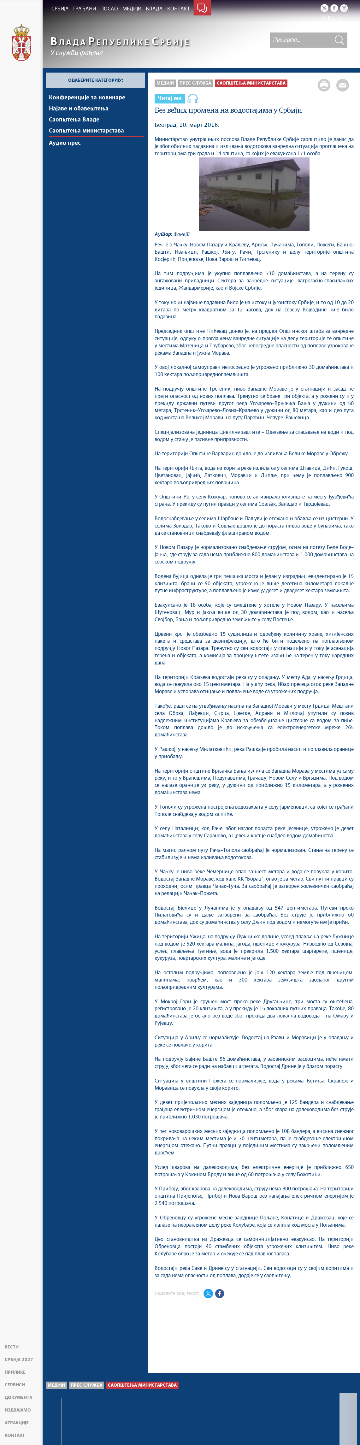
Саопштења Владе (74, 120)
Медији (165, 83)
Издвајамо (18, 1410)
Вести (12, 1347)
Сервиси (15, 1385)
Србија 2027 (19, 1360)
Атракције (17, 1423)
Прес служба (195, 83)
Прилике (15, 1372)
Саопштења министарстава (86, 131)
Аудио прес (65, 143)
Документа (18, 1397)
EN (331, 18)
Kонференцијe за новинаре (87, 98)
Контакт (15, 1435)
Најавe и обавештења (79, 109)
